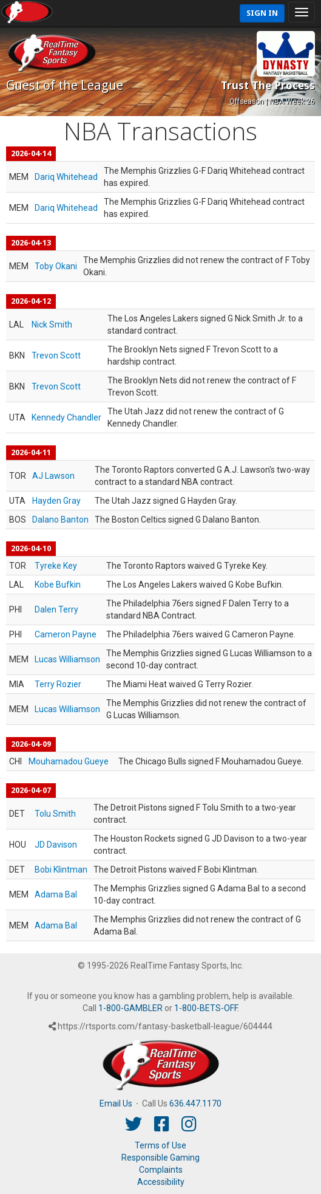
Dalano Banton (60, 519)
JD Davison (56, 844)
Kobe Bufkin (58, 584)
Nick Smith (52, 324)
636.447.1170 (195, 1103)
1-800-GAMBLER (130, 1008)
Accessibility (160, 1182)
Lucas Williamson (67, 659)
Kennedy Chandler (66, 417)
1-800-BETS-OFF (205, 1008)
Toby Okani (56, 266)
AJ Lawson (53, 476)
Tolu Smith (55, 813)
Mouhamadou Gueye (69, 761)
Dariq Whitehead (66, 177)
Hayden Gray (56, 501)
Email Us (116, 1103)
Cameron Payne (65, 634)
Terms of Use (160, 1145)
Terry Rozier (58, 684)
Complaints (161, 1170)
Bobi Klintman (61, 869)
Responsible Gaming (160, 1157)
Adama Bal (56, 894)
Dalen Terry (56, 609)
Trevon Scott (56, 355)
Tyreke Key (56, 566)
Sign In (262, 13)
